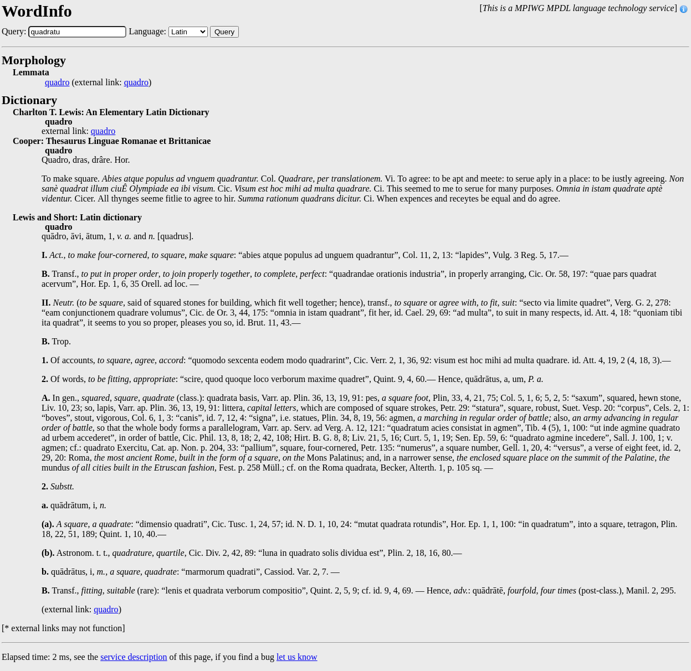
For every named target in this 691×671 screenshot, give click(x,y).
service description (133, 657)
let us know (297, 657)
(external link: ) (98, 82)
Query (224, 32)
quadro (57, 82)
